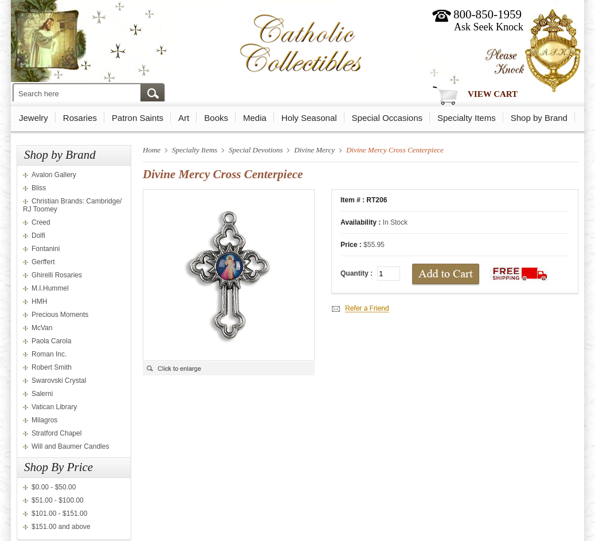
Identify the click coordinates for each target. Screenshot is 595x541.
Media (255, 118)
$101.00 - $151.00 (59, 513)
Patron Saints (137, 118)
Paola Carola (51, 341)
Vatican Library (54, 407)
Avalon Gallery (54, 175)
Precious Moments (60, 315)
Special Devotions (256, 150)
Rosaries (80, 118)
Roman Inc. (49, 354)
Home (152, 150)
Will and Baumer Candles (70, 446)
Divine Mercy (314, 150)
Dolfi (38, 236)
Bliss (39, 188)
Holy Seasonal (309, 118)
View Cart (493, 94)
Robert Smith (52, 367)
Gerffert (43, 262)
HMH (39, 301)
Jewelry (33, 118)
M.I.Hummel (50, 288)
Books (216, 118)
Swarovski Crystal (59, 381)
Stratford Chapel (56, 433)
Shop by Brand (539, 118)
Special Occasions (387, 118)
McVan (42, 328)
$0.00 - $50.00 (54, 487)
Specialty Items (466, 118)
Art (183, 118)
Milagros (44, 420)
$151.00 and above (61, 527)
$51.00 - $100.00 (58, 500)
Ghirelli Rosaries (57, 275)
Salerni (42, 394)
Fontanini (46, 249)
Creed (41, 222)
